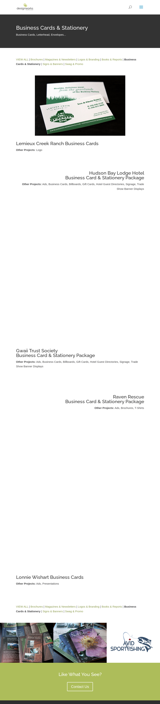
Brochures (37, 59)
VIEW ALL (22, 59)
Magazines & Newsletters (60, 59)
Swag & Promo (74, 63)
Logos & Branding (88, 59)
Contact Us (80, 687)
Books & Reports (112, 59)
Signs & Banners (53, 63)
